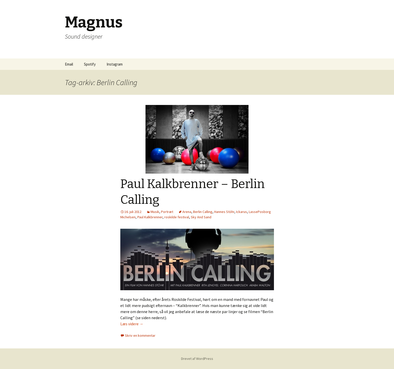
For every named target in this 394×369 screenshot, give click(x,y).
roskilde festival (176, 217)
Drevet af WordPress (197, 358)
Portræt (167, 211)
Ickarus (241, 211)
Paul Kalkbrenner (150, 217)
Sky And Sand (201, 217)
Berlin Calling (202, 211)
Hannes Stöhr (224, 211)
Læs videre (131, 323)
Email (69, 64)
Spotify (90, 64)
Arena (186, 211)
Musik (155, 211)
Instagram (115, 64)
